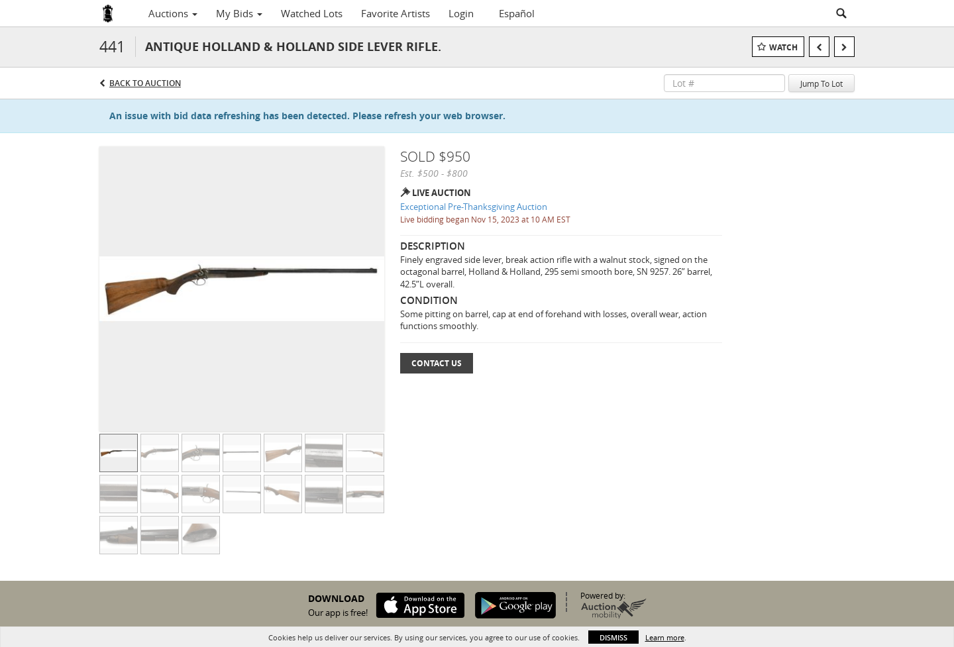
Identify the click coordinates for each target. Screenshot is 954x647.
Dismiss (613, 637)
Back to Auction (145, 83)
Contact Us (436, 363)
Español (517, 13)
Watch (783, 47)
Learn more (664, 637)
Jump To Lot (821, 83)
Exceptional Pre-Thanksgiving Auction (473, 207)
